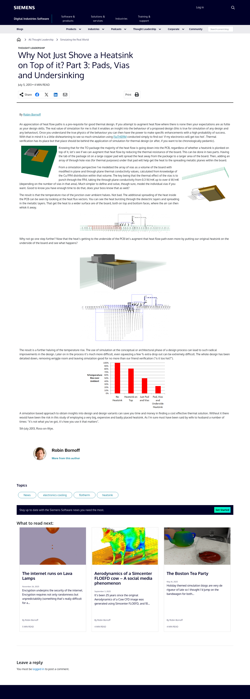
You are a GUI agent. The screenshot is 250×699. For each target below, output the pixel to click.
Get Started (222, 509)
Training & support (144, 18)
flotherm (84, 495)
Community (195, 29)
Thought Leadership (144, 29)
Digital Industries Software (31, 18)
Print (128, 94)
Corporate (173, 29)
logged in (38, 669)
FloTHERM (120, 136)
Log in (200, 7)
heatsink (107, 495)
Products (71, 29)
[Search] (233, 8)
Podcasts (116, 29)
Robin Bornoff (32, 114)
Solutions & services (98, 18)
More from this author (66, 458)
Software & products (68, 18)
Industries (121, 18)
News (27, 495)
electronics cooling (55, 495)
